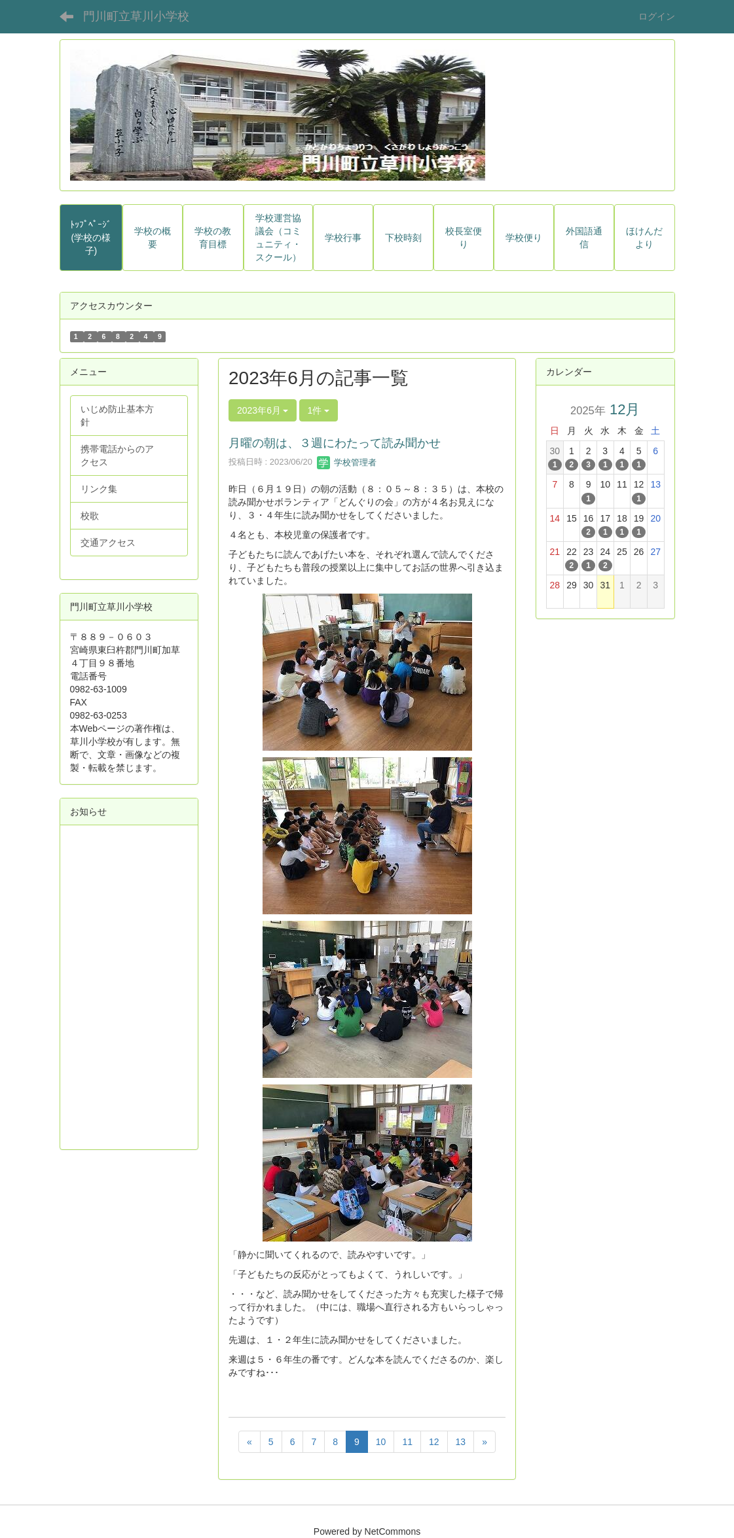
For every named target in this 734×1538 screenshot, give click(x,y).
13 (461, 1442)
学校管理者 (346, 462)
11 (407, 1442)
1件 (319, 410)
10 (381, 1442)
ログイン (656, 16)
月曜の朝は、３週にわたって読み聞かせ (335, 443)
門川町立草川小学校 (136, 16)
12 (434, 1442)
